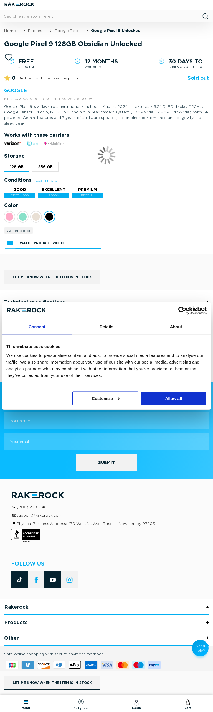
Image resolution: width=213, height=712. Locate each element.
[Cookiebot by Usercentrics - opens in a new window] (182, 311)
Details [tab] (106, 326)
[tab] (106, 607)
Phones (35, 30)
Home (10, 30)
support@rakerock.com (39, 515)
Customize (106, 398)
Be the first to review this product (50, 78)
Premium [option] (87, 189)
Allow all (173, 398)
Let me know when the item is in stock (52, 277)
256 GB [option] (45, 167)
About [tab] (176, 326)
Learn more (46, 180)
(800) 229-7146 (32, 507)
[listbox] (106, 168)
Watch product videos (43, 243)
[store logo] (19, 5)
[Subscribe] (106, 462)
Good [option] (19, 189)
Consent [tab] (37, 326)
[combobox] (106, 16)
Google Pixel (66, 30)
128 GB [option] (17, 167)
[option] (9, 216)
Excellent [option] (53, 189)
